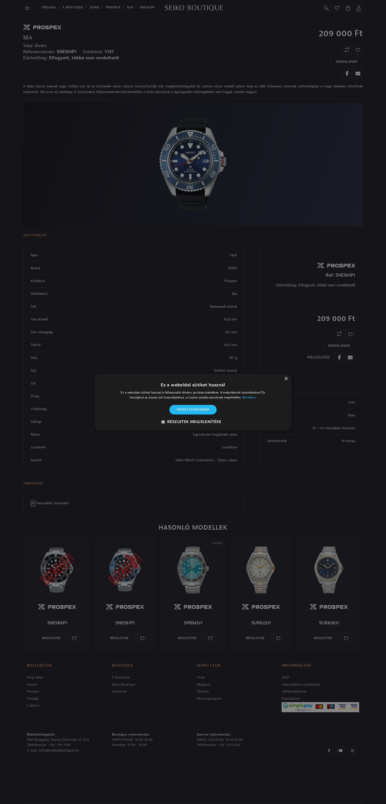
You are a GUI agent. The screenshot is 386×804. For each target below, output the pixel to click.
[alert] (193, 402)
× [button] (286, 379)
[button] (193, 421)
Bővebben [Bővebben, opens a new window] (249, 397)
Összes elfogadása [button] (193, 410)
